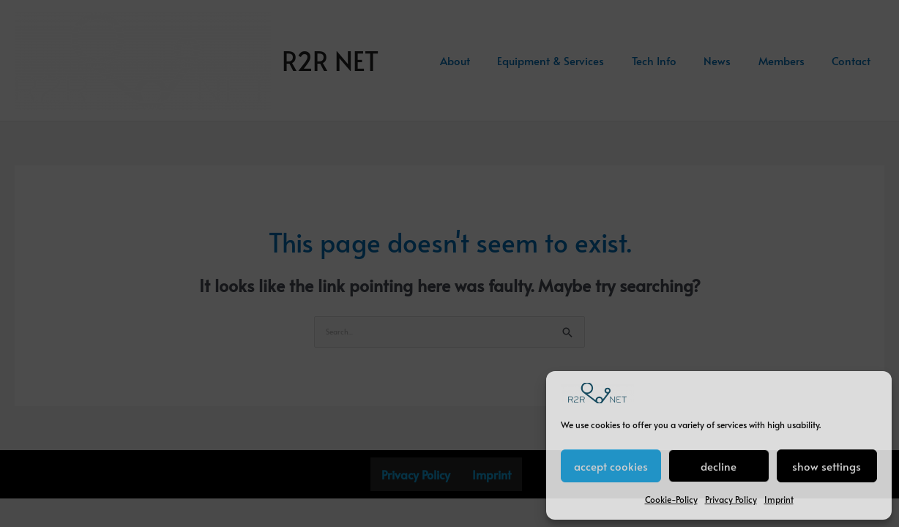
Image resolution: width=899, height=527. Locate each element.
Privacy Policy (731, 499)
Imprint (779, 499)
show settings (826, 466)
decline (718, 466)
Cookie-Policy (671, 499)
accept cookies (611, 466)
